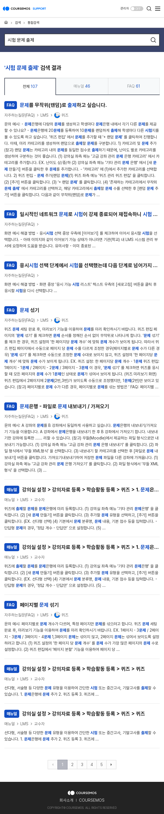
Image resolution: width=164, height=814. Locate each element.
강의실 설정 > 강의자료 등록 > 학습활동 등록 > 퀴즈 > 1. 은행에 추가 (82, 490)
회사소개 (66, 800)
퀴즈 (61, 115)
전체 (30, 86)
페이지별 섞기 (31, 605)
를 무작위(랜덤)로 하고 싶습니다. (55, 105)
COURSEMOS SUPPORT (24, 11)
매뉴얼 (82, 86)
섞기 (21, 310)
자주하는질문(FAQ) (19, 115)
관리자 (124, 8)
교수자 (39, 499)
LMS (44, 115)
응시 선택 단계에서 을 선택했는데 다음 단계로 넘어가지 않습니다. (82, 265)
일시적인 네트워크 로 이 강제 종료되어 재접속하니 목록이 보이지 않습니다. (82, 214)
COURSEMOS (92, 800)
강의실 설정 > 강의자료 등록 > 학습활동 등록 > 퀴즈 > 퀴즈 (74, 669)
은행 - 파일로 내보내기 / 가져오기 (56, 406)
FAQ (133, 86)
